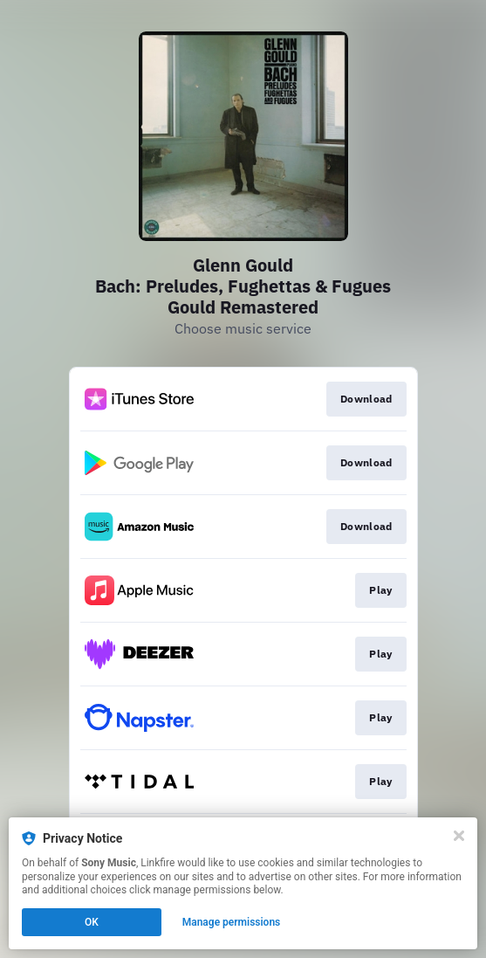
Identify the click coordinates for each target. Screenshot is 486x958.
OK (92, 922)
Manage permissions (231, 922)
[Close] (459, 836)
